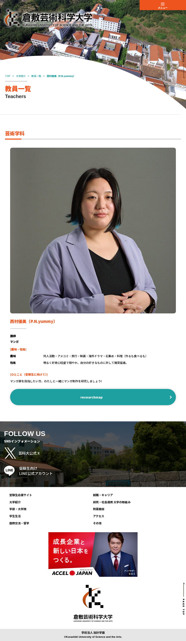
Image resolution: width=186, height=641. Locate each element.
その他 (97, 523)
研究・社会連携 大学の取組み (111, 502)
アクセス (98, 516)
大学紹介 (21, 76)
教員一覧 (36, 76)
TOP (7, 76)
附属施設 (98, 509)
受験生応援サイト (20, 495)
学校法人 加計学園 (93, 632)
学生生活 (15, 516)
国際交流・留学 (19, 523)
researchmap (91, 397)
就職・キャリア (103, 495)
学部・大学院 (17, 509)
